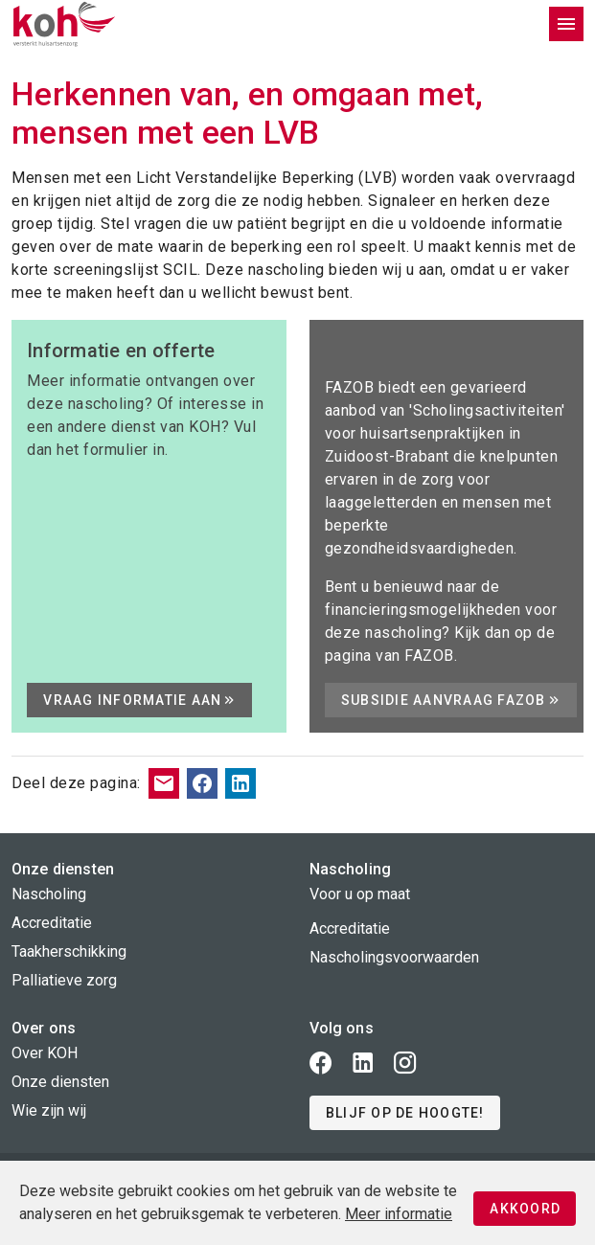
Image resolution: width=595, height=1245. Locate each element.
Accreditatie (51, 923)
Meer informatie (398, 1214)
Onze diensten (60, 1082)
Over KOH (44, 1053)
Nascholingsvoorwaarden (394, 957)
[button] (404, 1113)
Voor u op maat (359, 894)
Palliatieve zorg (64, 980)
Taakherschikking (68, 951)
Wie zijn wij (48, 1110)
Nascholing (48, 894)
